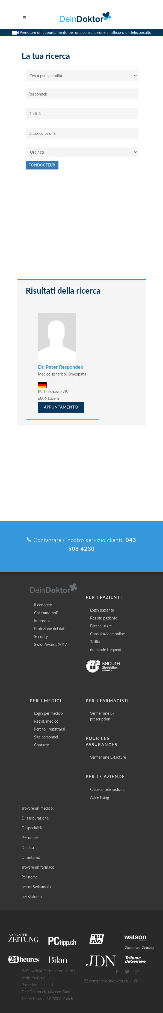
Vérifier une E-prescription (102, 716)
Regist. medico (46, 721)
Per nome (30, 837)
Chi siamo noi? (46, 612)
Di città (28, 847)
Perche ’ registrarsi (49, 729)
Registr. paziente (103, 618)
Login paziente (102, 610)
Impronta (42, 620)
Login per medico (48, 713)
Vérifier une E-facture (108, 757)
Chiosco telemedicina (108, 789)
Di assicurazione (35, 818)
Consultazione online (107, 633)
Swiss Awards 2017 (50, 644)
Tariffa (95, 641)
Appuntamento (61, 407)
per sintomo (32, 896)
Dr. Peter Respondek (60, 367)
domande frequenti (106, 649)
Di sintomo (31, 857)
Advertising (99, 797)
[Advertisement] (81, 227)
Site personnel (46, 737)
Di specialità (32, 828)
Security (41, 636)
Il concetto (43, 605)
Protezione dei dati (50, 628)
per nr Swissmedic (37, 886)
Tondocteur (42, 165)
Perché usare (101, 626)
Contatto (41, 745)
